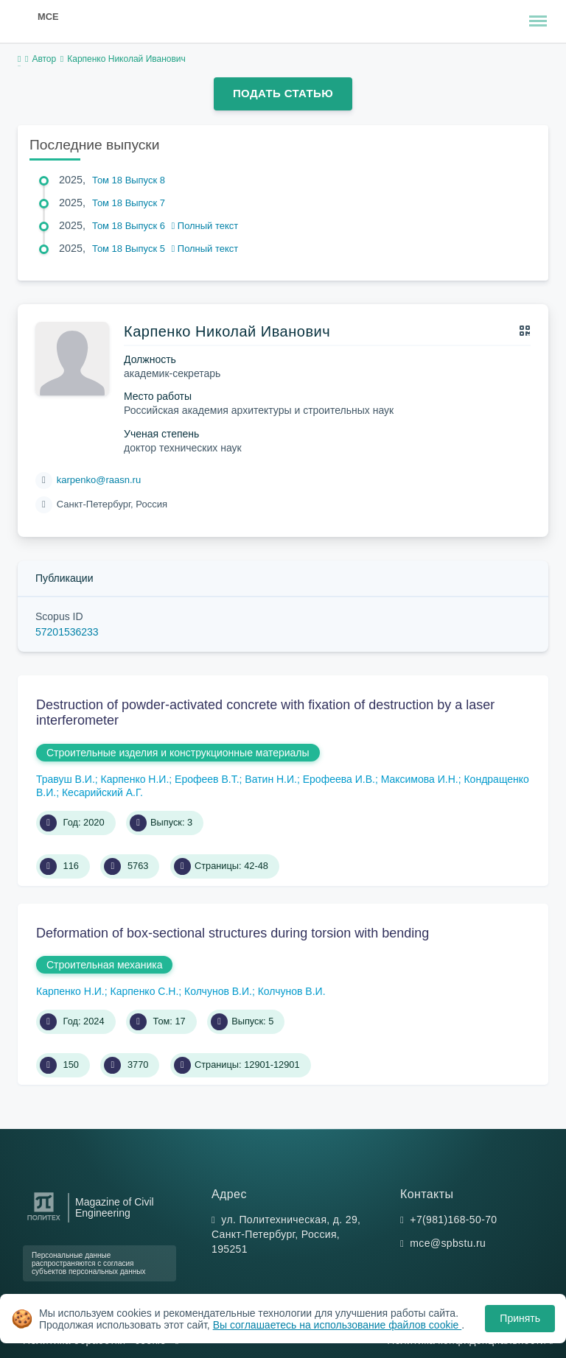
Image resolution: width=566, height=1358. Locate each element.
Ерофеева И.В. (339, 779)
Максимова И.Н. (419, 779)
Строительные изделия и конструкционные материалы (178, 753)
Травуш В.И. (65, 779)
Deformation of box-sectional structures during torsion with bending (232, 933)
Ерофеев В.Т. (207, 779)
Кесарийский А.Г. (102, 792)
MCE (48, 16)
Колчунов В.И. (218, 991)
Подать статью (283, 93)
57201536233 (67, 632)
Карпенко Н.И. (135, 779)
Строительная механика (104, 965)
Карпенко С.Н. (145, 991)
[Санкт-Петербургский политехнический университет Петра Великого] (44, 1220)
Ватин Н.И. (271, 779)
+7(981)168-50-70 (453, 1219)
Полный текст (205, 225)
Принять (520, 1318)
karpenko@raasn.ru (99, 479)
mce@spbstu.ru (448, 1243)
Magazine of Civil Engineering (114, 1208)
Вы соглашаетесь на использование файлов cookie (337, 1325)
